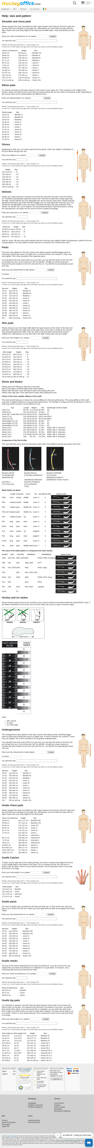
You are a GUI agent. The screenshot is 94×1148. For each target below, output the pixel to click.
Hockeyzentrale (34, 1120)
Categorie (5, 9)
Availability (32, 1103)
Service (23, 9)
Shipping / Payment (35, 1105)
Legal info (5, 1126)
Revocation (6, 1124)
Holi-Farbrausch (34, 1122)
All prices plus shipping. (9, 1136)
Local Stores (59, 1103)
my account (34, 9)
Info (14, 9)
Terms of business (9, 1122)
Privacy (4, 1120)
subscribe (56, 1079)
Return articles (59, 1107)
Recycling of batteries (62, 1111)
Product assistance (35, 1107)
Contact (57, 1105)
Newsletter (58, 1109)
